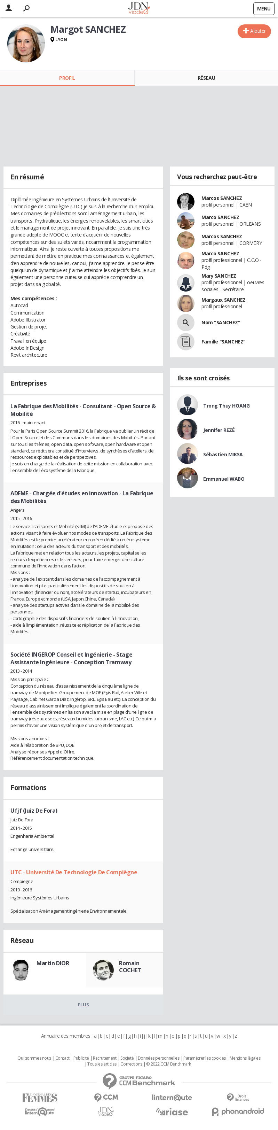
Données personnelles (159, 1058)
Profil (67, 78)
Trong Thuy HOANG (226, 405)
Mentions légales (245, 1058)
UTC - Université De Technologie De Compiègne (73, 872)
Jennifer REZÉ (219, 430)
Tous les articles (102, 1064)
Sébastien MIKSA (223, 454)
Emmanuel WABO (224, 478)
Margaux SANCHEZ (223, 299)
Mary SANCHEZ (218, 275)
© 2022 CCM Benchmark (168, 1064)
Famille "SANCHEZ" (223, 341)
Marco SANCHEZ (220, 217)
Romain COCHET (130, 966)
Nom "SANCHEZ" (220, 322)
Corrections (131, 1064)
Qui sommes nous (34, 1058)
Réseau (206, 78)
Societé (127, 1058)
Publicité (81, 1058)
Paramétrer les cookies (204, 1058)
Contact (62, 1058)
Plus (83, 1004)
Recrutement (104, 1058)
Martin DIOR (53, 963)
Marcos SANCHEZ (221, 198)
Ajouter (258, 31)
